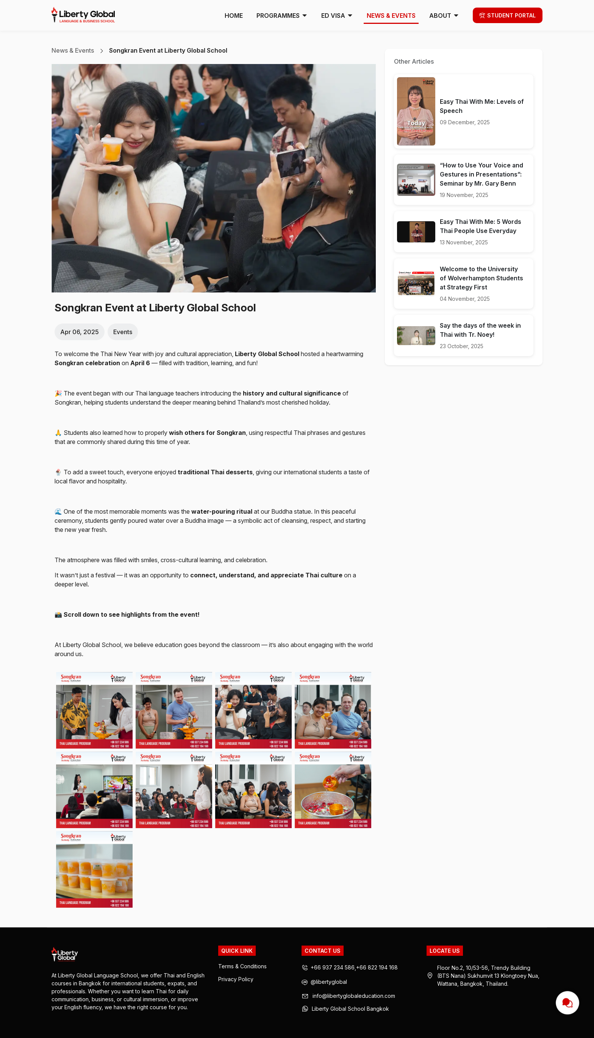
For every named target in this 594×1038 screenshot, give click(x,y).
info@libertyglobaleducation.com (354, 996)
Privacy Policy (235, 979)
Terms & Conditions (242, 966)
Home (234, 15)
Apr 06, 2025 (79, 332)
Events (122, 332)
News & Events (391, 15)
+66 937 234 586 (333, 967)
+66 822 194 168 (377, 967)
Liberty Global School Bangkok (350, 1008)
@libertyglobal (324, 982)
